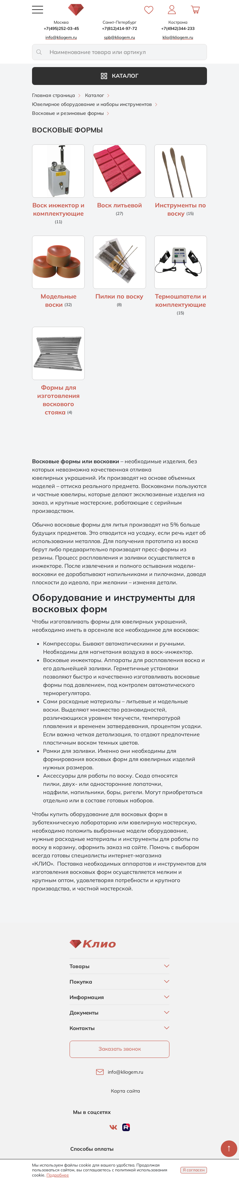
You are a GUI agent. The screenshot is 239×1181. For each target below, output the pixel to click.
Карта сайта (125, 1091)
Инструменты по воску (180, 209)
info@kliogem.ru (125, 1072)
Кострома (177, 22)
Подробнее (57, 1175)
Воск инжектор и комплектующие (58, 209)
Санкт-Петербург (119, 22)
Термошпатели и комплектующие (180, 300)
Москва (61, 22)
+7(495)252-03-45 (61, 28)
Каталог (119, 75)
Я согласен (194, 1169)
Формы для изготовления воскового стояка (58, 399)
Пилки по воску (119, 296)
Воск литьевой (119, 205)
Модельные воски (58, 300)
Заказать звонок (119, 1048)
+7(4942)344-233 (178, 28)
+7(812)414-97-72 (119, 28)
